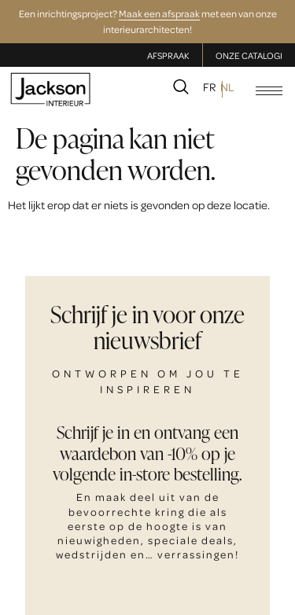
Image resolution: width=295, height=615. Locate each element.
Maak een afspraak (159, 13)
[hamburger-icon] (269, 90)
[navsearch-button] (181, 89)
